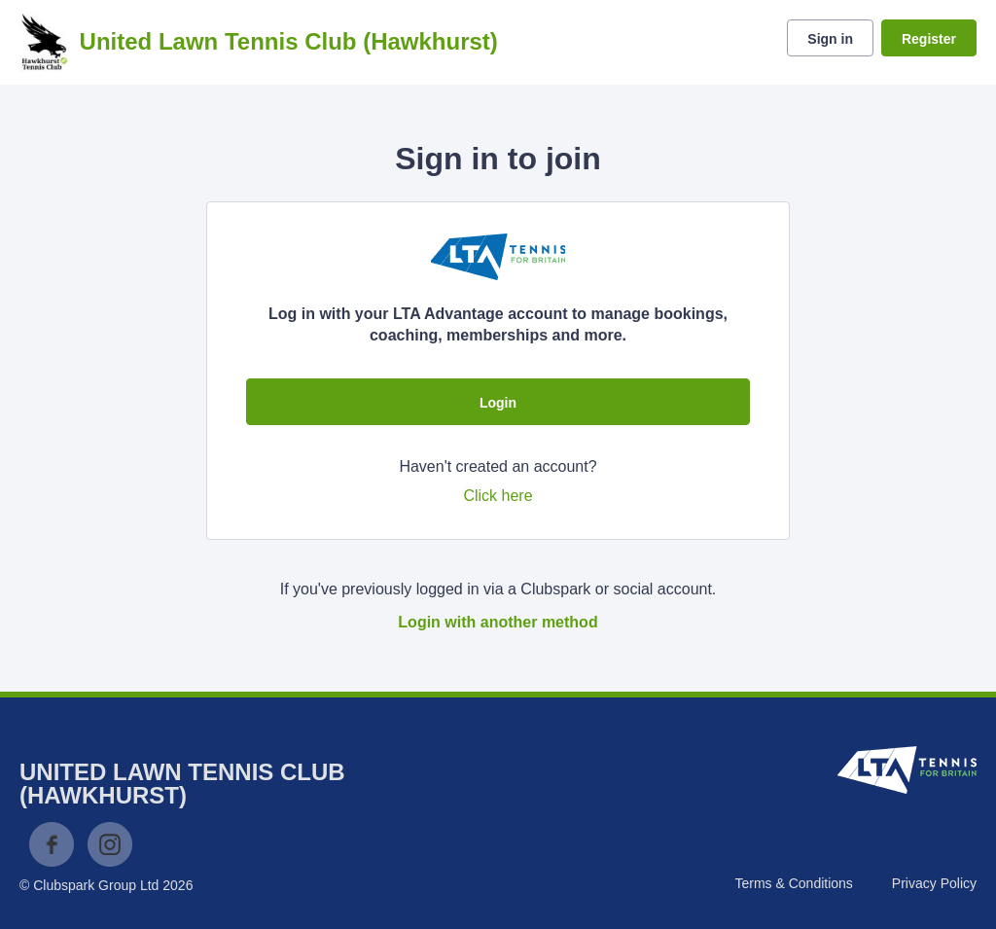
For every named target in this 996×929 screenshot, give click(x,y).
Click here (497, 495)
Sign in (830, 39)
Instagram (110, 844)
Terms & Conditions (793, 883)
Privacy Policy (934, 883)
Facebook (51, 844)
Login (498, 403)
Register (929, 39)
